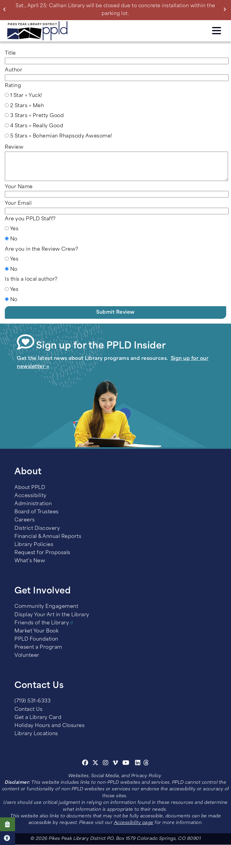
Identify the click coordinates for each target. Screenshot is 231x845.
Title (10, 53)
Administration (33, 504)
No (13, 239)
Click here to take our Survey (7, 824)
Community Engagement (46, 606)
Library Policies (33, 544)
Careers (24, 520)
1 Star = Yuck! (26, 95)
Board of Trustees (36, 512)
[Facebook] (85, 763)
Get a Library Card (37, 717)
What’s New (29, 561)
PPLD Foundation (36, 639)
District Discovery (37, 528)
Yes (14, 229)
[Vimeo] (115, 763)
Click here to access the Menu (216, 30)
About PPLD (29, 487)
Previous (6, 9)
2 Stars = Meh (27, 106)
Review (14, 147)
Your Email (18, 203)
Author (13, 70)
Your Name (19, 187)
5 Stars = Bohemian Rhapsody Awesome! (61, 136)
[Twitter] (95, 763)
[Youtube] (126, 763)
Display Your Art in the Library (51, 615)
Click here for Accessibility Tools (7, 838)
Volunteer (26, 655)
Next (226, 9)
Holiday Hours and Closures (49, 725)
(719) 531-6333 (32, 701)
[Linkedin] (138, 763)
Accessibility (30, 495)
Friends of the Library (41, 623)
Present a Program (38, 647)
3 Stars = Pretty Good (37, 115)
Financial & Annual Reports (47, 536)
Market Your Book (36, 631)
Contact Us (28, 709)
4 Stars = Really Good (36, 126)
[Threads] (146, 763)
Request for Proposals (42, 553)
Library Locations (36, 734)
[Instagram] (106, 763)
